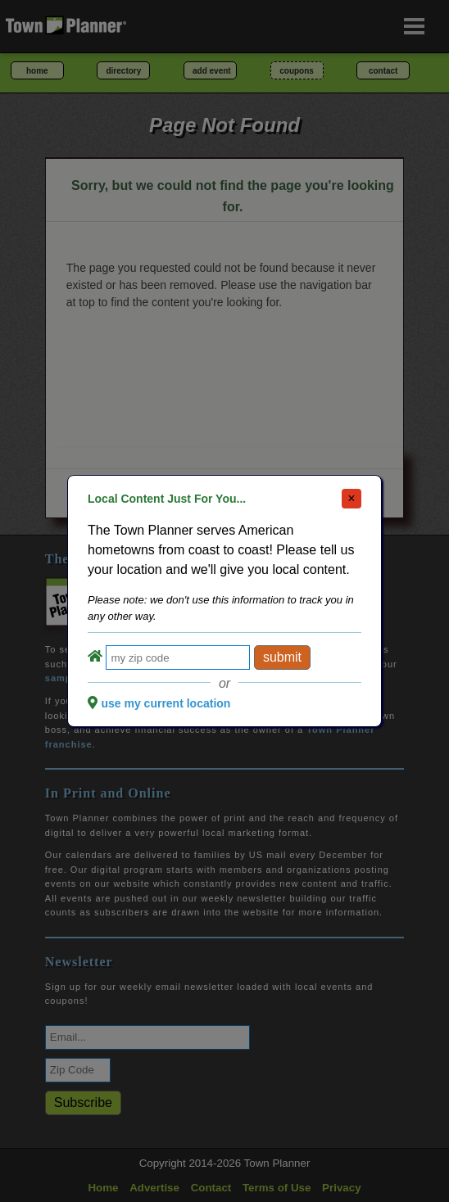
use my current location (165, 703)
